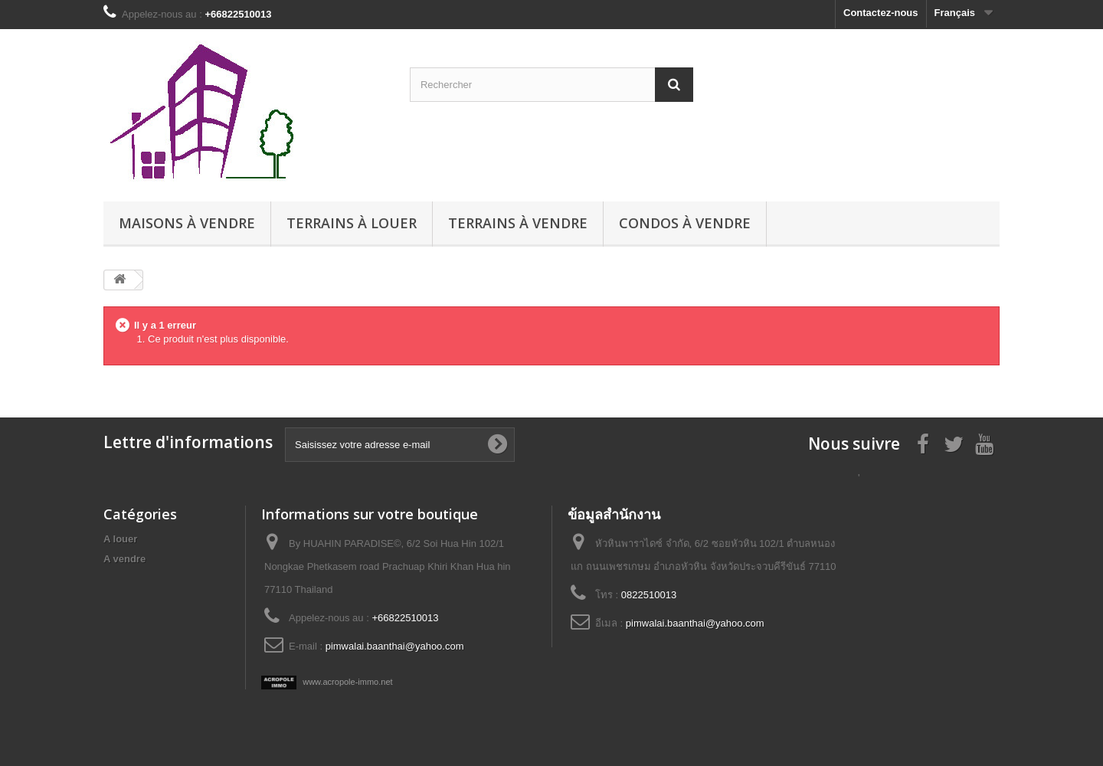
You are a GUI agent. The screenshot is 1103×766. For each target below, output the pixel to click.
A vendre (124, 559)
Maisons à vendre (187, 223)
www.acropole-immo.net (327, 681)
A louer (120, 539)
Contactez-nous (880, 12)
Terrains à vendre (518, 223)
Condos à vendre (685, 223)
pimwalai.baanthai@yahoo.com (395, 646)
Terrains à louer (351, 223)
